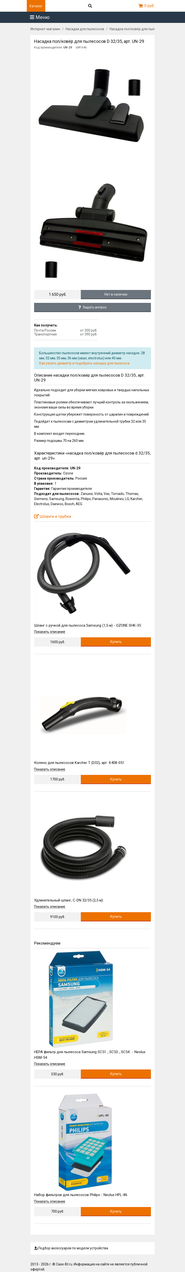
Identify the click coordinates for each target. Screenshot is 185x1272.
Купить (116, 642)
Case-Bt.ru (64, 1264)
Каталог (36, 6)
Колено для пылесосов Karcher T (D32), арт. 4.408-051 (79, 763)
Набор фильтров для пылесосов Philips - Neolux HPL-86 (80, 1195)
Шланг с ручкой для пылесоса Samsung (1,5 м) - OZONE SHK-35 (87, 625)
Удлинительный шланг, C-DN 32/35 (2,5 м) (68, 900)
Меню (40, 17)
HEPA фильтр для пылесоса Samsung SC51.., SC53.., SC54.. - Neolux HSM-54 (89, 1055)
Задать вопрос (92, 307)
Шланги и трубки (52, 516)
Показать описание (49, 632)
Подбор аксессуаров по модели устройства (71, 1248)
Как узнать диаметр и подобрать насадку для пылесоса (84, 363)
